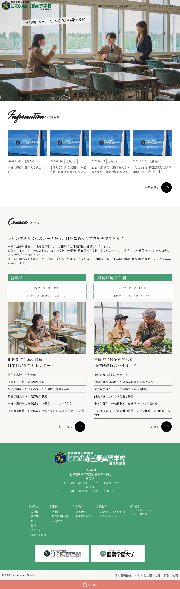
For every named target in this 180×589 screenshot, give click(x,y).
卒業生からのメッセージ (112, 511)
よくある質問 (38, 535)
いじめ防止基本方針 (147, 575)
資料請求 (171, 6)
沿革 (33, 525)
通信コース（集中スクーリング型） (46, 295)
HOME (98, 6)
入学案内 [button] (139, 6)
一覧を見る (152, 187)
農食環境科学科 (60, 516)
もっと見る (65, 427)
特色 (33, 521)
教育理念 (36, 516)
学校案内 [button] (109, 6)
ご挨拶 (34, 511)
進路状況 (57, 521)
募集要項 (80, 511)
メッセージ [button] (155, 6)
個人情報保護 (123, 575)
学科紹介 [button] (124, 6)
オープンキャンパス (141, 510)
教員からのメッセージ (111, 516)
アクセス (36, 530)
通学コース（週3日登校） (47, 287)
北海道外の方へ (84, 516)
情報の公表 (171, 575)
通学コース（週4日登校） (133, 287)
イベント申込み (138, 514)
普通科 (55, 511)
